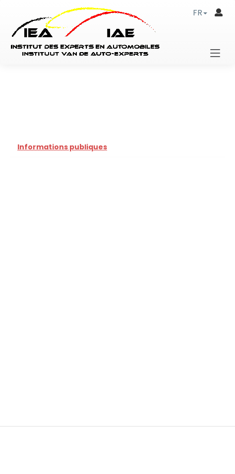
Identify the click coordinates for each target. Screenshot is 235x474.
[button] (200, 12)
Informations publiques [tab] (62, 147)
